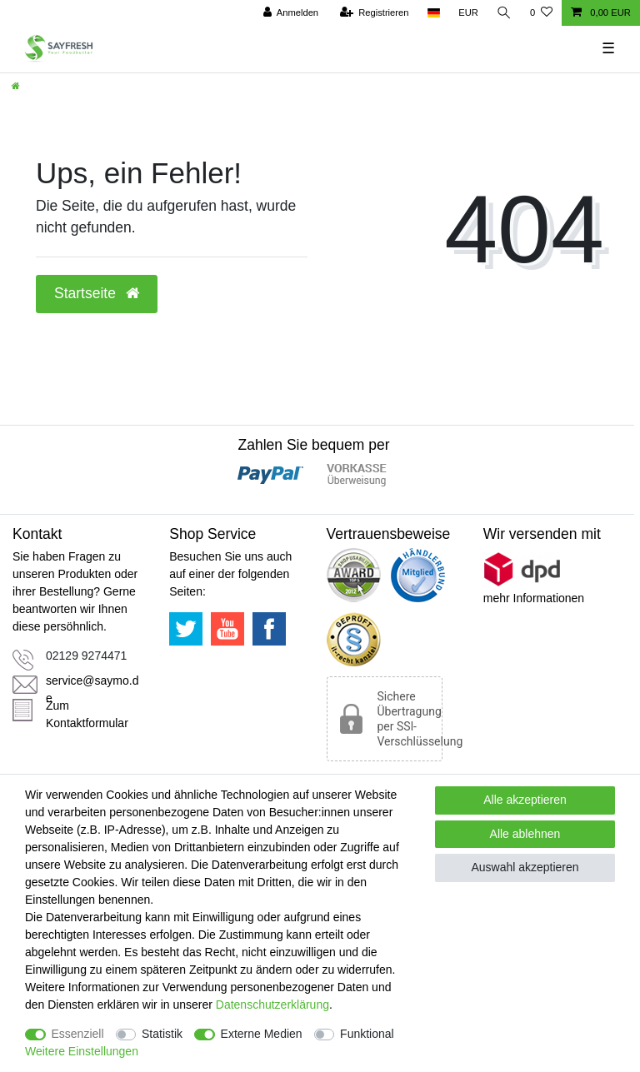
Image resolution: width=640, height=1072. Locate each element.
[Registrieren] (374, 13)
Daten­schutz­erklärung (272, 1004)
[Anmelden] (290, 13)
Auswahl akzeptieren (524, 867)
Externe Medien (261, 1033)
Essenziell (78, 1033)
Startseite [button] (96, 293)
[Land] (433, 13)
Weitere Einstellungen (81, 1051)
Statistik (162, 1033)
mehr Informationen (533, 598)
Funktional (367, 1033)
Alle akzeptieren (525, 799)
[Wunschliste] (541, 13)
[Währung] (468, 13)
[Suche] (504, 13)
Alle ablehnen (525, 833)
